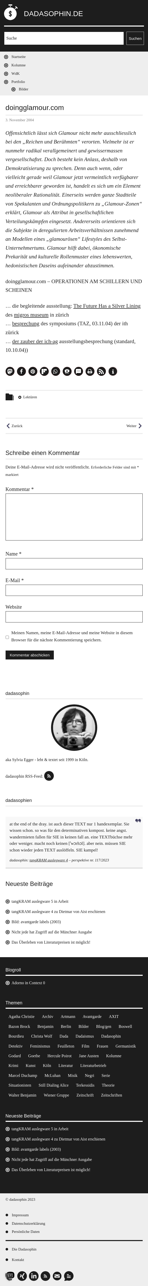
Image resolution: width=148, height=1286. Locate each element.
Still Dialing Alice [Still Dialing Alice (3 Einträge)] (54, 1085)
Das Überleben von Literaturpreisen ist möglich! (51, 942)
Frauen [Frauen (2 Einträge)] (102, 1046)
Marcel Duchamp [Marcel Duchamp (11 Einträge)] (23, 1075)
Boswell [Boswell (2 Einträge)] (125, 1026)
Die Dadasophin (24, 1249)
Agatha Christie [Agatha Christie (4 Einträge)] (22, 1016)
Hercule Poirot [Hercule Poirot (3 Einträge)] (59, 1056)
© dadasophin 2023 (20, 1199)
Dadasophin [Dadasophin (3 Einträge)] (111, 1036)
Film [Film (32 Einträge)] (86, 1046)
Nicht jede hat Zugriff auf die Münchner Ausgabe (52, 932)
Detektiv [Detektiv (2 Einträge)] (16, 1046)
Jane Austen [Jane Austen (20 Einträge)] (89, 1056)
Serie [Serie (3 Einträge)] (106, 1075)
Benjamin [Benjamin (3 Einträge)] (46, 1026)
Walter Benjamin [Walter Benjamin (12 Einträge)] (23, 1095)
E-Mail (15, 580)
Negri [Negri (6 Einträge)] (89, 1075)
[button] (10, 371)
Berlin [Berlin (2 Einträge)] (66, 1026)
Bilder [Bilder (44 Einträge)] (83, 1026)
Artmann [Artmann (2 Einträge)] (68, 1016)
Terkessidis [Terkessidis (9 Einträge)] (85, 1085)
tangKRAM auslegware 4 (48, 860)
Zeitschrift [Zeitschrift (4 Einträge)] (85, 1095)
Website (14, 607)
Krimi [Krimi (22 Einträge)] (14, 1065)
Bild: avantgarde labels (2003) (36, 922)
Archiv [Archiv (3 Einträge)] (47, 1016)
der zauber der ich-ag (35, 341)
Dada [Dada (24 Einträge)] (64, 1036)
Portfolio (18, 82)
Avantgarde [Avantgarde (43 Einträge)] (92, 1016)
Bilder (23, 89)
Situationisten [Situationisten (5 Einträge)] (20, 1085)
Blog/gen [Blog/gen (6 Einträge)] (103, 1026)
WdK (15, 73)
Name (14, 554)
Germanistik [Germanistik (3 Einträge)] (126, 1046)
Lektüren (30, 397)
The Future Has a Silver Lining (107, 306)
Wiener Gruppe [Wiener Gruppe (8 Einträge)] (56, 1095)
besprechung (25, 323)
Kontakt (18, 1260)
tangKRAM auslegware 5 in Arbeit (40, 901)
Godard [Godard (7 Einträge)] (15, 1056)
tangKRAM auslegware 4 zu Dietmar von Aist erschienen (58, 911)
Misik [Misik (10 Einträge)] (72, 1075)
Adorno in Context (27, 983)
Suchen (135, 38)
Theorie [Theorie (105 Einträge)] (108, 1085)
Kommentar (20, 489)
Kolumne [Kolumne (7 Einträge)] (113, 1056)
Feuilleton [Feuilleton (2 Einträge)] (66, 1046)
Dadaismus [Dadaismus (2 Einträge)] (85, 1036)
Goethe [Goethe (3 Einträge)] (34, 1056)
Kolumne (18, 65)
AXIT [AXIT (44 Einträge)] (114, 1016)
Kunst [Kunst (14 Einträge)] (31, 1065)
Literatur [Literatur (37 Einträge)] (65, 1065)
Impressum (20, 1215)
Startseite (18, 57)
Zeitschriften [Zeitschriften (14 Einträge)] (111, 1095)
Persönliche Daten (26, 1232)
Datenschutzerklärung (28, 1223)
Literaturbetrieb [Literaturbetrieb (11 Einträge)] (93, 1065)
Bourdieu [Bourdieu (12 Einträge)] (16, 1036)
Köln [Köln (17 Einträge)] (47, 1065)
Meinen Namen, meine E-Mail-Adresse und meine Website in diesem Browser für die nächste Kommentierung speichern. (72, 636)
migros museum (31, 315)
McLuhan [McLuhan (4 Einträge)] (52, 1075)
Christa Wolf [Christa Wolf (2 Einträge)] (41, 1036)
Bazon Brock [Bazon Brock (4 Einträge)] (19, 1026)
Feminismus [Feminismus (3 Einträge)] (40, 1046)
